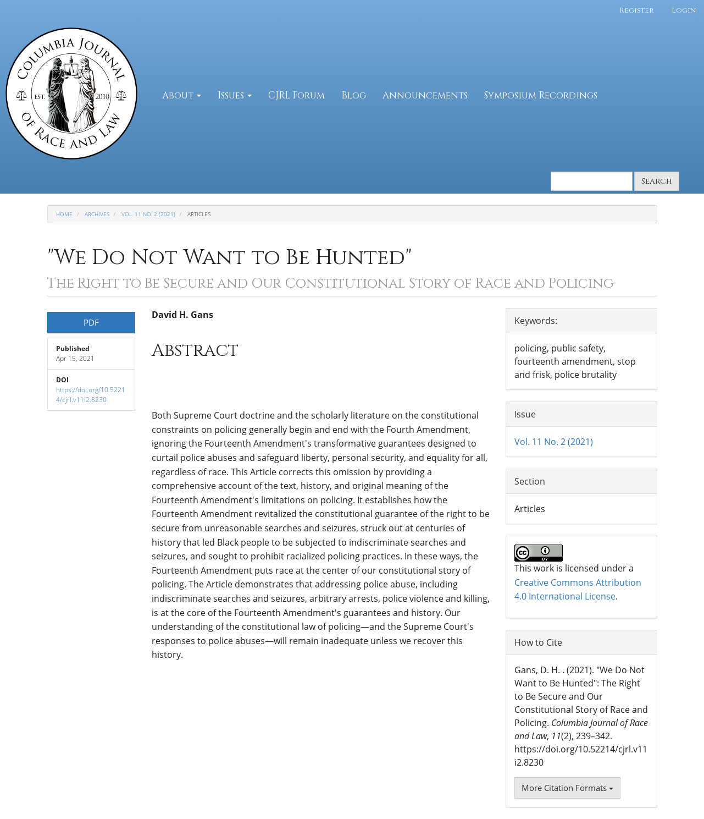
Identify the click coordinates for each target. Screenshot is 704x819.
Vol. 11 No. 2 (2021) (148, 214)
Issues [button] (235, 95)
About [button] (181, 95)
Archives (97, 214)
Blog (353, 95)
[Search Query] (592, 181)
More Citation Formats (567, 787)
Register (636, 10)
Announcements (425, 95)
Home (64, 214)
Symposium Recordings (540, 95)
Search (656, 181)
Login (684, 10)
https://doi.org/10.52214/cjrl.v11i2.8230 (90, 394)
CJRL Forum (296, 95)
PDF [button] (91, 322)
